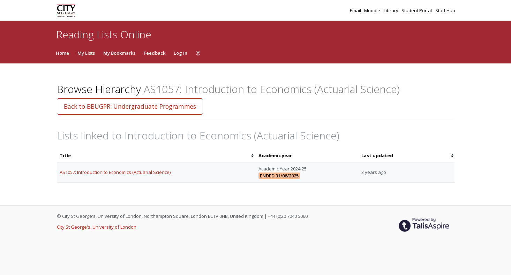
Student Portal (417, 10)
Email (356, 10)
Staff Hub (445, 10)
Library (391, 10)
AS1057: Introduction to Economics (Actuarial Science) (115, 172)
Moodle (372, 10)
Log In (180, 53)
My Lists (86, 53)
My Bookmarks (119, 53)
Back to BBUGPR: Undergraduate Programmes (130, 106)
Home (62, 53)
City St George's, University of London (96, 227)
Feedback (154, 53)
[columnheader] (156, 155)
